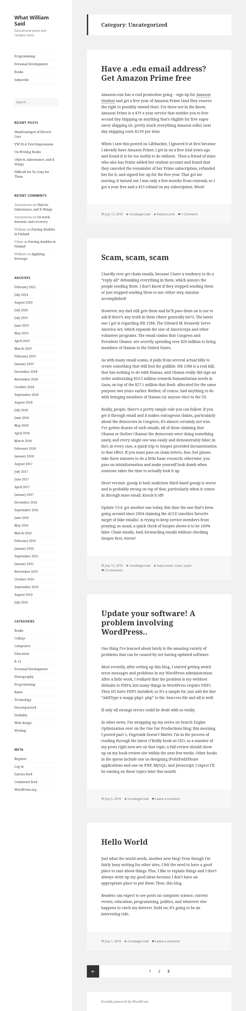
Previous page (93, 971)
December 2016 (25, 502)
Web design (23, 723)
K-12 (17, 661)
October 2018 (24, 387)
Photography (24, 677)
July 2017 (21, 471)
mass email (165, 565)
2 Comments (114, 570)
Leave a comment (167, 799)
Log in (19, 766)
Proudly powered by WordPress (124, 1001)
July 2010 (21, 602)
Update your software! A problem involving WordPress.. (148, 622)
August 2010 (23, 594)
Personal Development (31, 64)
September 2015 (26, 556)
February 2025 (25, 287)
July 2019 (21, 318)
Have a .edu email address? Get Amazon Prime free (153, 73)
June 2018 (21, 418)
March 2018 (23, 441)
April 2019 (22, 341)
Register (20, 759)
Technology (22, 700)
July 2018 (21, 410)
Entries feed (23, 774)
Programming (24, 56)
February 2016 (25, 541)
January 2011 (24, 564)
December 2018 (25, 371)
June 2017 (21, 479)
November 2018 (26, 379)
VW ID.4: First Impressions (33, 144)
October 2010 (24, 579)
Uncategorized (25, 707)
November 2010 (26, 571)
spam (187, 565)
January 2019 (24, 364)
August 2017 (23, 464)
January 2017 (24, 495)
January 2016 (24, 548)
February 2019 (25, 356)
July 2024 (21, 295)
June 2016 (21, 518)
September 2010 (26, 587)
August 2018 (23, 402)
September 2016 (26, 510)
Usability (20, 715)
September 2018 (26, 395)
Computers (22, 646)
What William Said (31, 20)
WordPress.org (25, 789)
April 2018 (22, 433)
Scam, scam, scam (135, 257)
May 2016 (21, 525)
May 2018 (21, 425)
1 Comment (189, 214)
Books (18, 72)
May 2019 (21, 333)
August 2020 (23, 302)
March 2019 (23, 348)
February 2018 (25, 448)
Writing (20, 730)
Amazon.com (166, 214)
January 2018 (24, 456)
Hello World (124, 842)
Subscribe (21, 80)
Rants (18, 692)
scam (178, 565)
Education (21, 654)
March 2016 (23, 533)
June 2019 (21, 325)
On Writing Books (27, 152)
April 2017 (22, 487)
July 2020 (21, 310)
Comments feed (25, 782)
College (19, 638)
